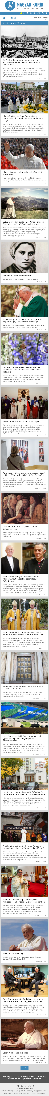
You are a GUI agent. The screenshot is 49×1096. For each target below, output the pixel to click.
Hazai (12, 1077)
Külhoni (31, 1077)
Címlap (6, 1077)
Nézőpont (28, 1079)
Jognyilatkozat (25, 1093)
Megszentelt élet (15, 1079)
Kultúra (37, 1079)
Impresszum (7, 1093)
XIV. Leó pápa (22, 1077)
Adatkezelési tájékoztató (38, 1093)
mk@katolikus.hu (18, 1092)
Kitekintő (40, 1077)
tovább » (24, 1068)
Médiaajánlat (16, 1093)
